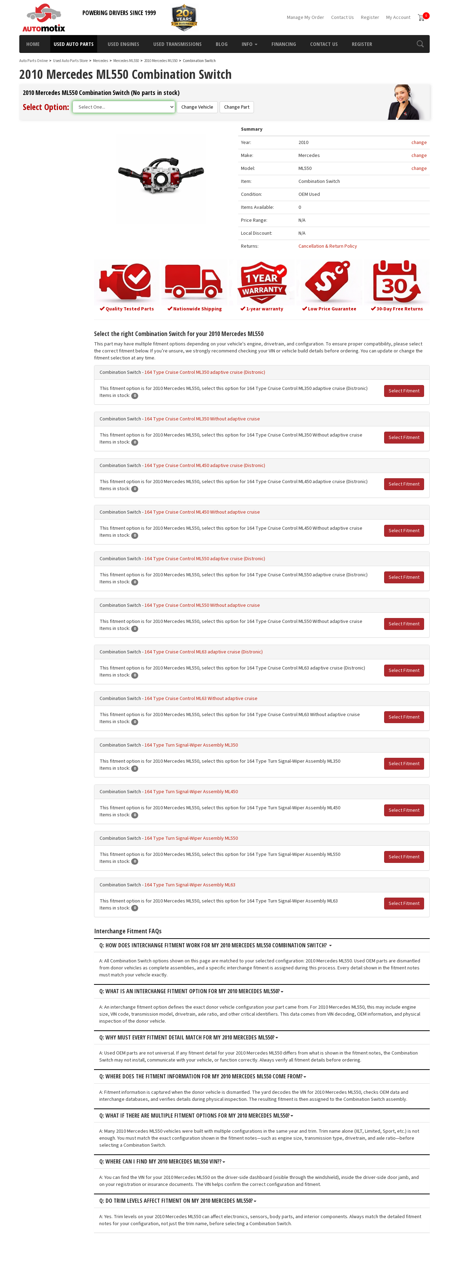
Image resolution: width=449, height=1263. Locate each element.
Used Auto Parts (74, 43)
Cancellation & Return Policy (332, 246)
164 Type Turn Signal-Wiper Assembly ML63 (201, 883)
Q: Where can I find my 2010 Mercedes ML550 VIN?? (174, 1161)
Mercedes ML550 (126, 60)
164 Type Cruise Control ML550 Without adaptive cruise (214, 604)
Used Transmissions (177, 43)
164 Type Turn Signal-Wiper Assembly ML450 (202, 790)
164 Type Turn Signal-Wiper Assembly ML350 (202, 744)
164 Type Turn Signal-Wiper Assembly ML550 (202, 837)
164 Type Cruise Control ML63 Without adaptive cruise (212, 697)
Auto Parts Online (33, 60)
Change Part (236, 107)
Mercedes (100, 60)
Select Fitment (404, 389)
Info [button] (249, 43)
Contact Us (342, 17)
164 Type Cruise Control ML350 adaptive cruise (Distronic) (216, 371)
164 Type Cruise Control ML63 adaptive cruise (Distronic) (215, 650)
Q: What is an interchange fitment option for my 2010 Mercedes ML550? (203, 990)
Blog (222, 43)
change (419, 142)
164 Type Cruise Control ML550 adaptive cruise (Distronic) (216, 557)
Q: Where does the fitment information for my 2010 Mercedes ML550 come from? (214, 1075)
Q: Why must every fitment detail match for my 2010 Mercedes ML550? (200, 1036)
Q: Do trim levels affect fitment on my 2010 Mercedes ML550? (189, 1200)
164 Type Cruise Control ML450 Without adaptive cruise (214, 511)
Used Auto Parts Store (70, 60)
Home (33, 43)
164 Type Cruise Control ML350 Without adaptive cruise (214, 417)
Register (370, 17)
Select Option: (46, 106)
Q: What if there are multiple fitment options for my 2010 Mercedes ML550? (208, 1115)
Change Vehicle (197, 107)
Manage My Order (305, 17)
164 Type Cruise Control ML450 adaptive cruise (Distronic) (216, 464)
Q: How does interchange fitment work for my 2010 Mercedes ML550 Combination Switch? (227, 944)
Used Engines (123, 43)
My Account (398, 17)
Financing (284, 43)
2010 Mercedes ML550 (161, 60)
